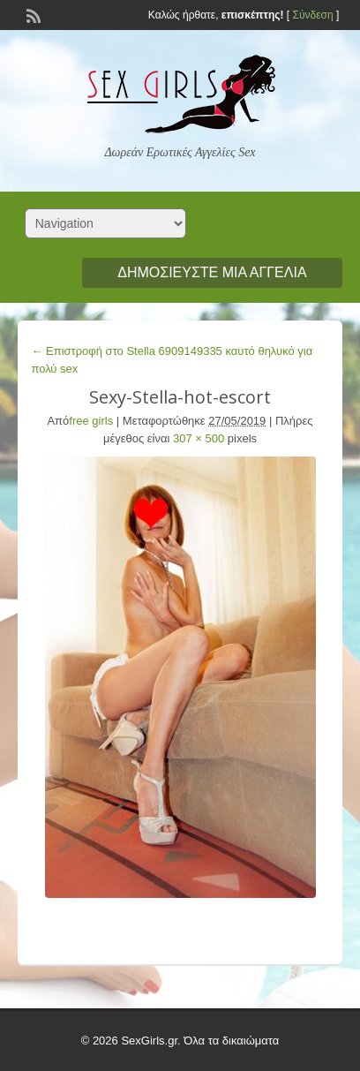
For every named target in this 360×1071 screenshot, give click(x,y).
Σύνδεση (312, 15)
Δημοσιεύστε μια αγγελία (211, 272)
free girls (91, 420)
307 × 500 (198, 438)
